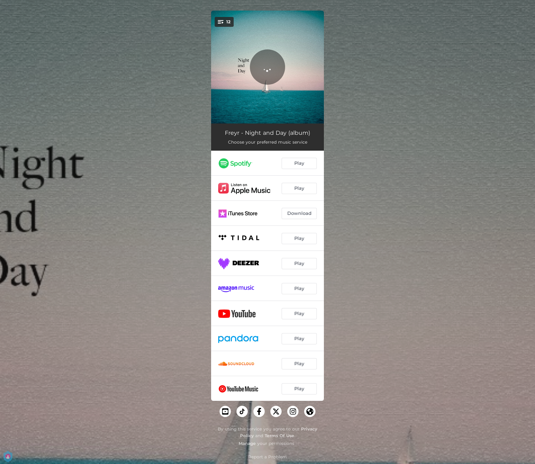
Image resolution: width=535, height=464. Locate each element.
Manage (247, 443)
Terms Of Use (279, 435)
